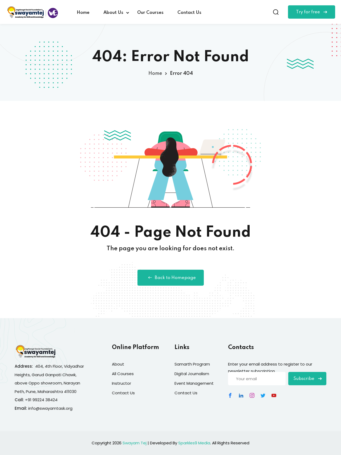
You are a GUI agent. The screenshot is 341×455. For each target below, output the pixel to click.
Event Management (194, 383)
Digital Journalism (191, 373)
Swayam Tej (135, 443)
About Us (113, 12)
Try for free (311, 12)
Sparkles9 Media (194, 443)
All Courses (123, 373)
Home (83, 12)
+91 (29, 400)
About (118, 364)
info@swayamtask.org (50, 408)
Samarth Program (192, 364)
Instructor (121, 383)
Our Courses (150, 12)
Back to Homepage (170, 277)
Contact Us (189, 12)
